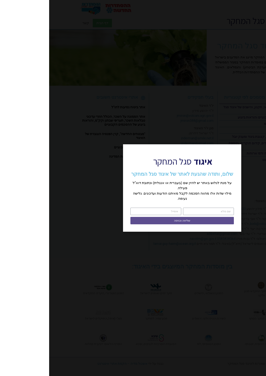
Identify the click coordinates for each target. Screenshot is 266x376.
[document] (133, 188)
